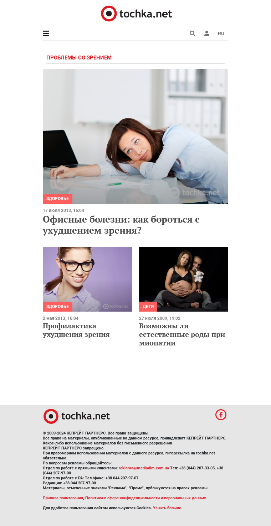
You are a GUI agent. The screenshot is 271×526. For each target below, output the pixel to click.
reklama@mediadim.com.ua (144, 468)
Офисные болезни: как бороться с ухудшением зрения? (121, 224)
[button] (207, 33)
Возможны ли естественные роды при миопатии (182, 334)
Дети (148, 306)
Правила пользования (63, 498)
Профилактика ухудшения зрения (76, 330)
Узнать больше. (167, 508)
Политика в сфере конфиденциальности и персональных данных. (146, 498)
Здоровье (57, 198)
